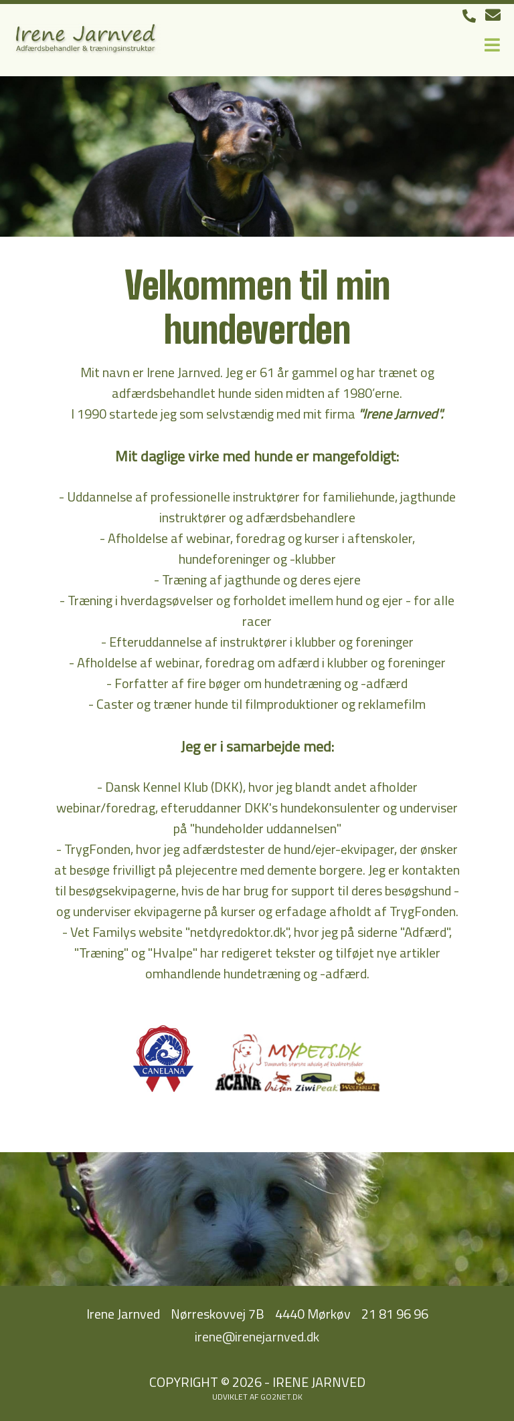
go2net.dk (281, 1396)
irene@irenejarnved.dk (257, 1336)
